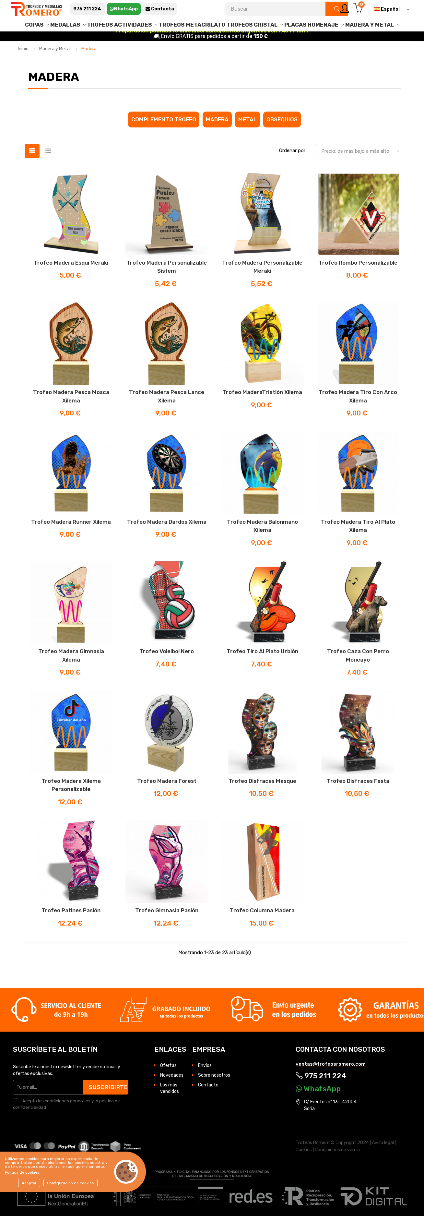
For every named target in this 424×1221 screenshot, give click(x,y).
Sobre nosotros (214, 1080)
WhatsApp (318, 1093)
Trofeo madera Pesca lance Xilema (166, 401)
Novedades (171, 1080)
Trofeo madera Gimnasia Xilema (71, 660)
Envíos (205, 1070)
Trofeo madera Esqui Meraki (71, 267)
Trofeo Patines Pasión (70, 915)
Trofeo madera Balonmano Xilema (262, 530)
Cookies (304, 1154)
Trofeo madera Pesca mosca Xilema (71, 401)
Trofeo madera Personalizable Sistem (166, 271)
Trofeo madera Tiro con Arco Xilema (358, 401)
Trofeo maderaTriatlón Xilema (262, 397)
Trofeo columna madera (262, 915)
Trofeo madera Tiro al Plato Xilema (358, 530)
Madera (217, 124)
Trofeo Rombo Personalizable (358, 267)
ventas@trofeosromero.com (331, 1068)
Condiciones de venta (337, 1154)
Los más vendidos (169, 1093)
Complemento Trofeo (163, 124)
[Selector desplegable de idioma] (390, 9)
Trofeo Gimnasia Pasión (166, 915)
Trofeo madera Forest (166, 785)
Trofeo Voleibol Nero (166, 656)
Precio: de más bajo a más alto (362, 156)
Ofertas (168, 1070)
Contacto (208, 1089)
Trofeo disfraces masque (262, 785)
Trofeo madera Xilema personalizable (71, 789)
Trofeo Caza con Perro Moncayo (358, 660)
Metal (247, 124)
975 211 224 (321, 1080)
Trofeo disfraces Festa (358, 785)
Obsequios (282, 124)
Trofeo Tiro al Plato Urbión (262, 656)
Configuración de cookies (70, 1183)
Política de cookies (22, 1172)
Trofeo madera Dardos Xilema (166, 526)
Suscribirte (108, 1091)
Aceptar (29, 1183)
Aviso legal (383, 1147)
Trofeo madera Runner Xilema (71, 526)
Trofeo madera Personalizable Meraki (262, 271)
